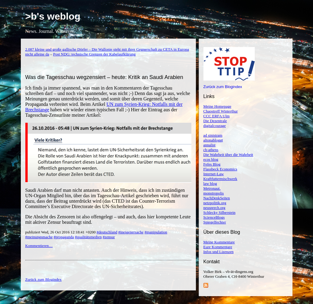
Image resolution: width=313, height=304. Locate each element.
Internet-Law (213, 174)
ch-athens (211, 149)
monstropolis (213, 193)
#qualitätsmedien (88, 237)
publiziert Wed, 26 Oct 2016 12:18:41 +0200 (61, 232)
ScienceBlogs (214, 217)
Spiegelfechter (214, 222)
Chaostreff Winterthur (220, 111)
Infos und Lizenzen (218, 251)
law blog (210, 183)
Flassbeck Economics (220, 169)
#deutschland (107, 232)
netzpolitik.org (214, 203)
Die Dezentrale (215, 121)
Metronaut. (212, 188)
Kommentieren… (39, 245)
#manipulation (156, 232)
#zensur (109, 237)
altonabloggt (213, 140)
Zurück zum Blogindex (222, 86)
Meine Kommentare (219, 242)
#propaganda (64, 237)
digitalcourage (214, 125)
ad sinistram (212, 135)
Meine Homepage (217, 106)
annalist (209, 145)
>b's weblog (53, 16)
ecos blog (210, 159)
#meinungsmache (39, 237)
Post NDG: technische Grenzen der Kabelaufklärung (94, 54)
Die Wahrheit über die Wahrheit (228, 154)
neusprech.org (214, 207)
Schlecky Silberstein (219, 212)
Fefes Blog (212, 164)
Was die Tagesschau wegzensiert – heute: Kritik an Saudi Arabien (104, 77)
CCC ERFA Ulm (216, 116)
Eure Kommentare (217, 247)
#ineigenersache (131, 232)
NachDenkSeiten (216, 198)
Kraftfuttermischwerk (220, 178)
